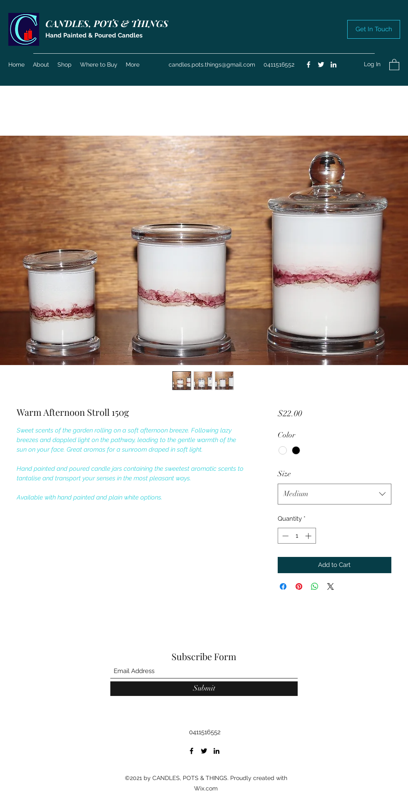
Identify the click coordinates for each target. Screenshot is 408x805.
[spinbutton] (297, 536)
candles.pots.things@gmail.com (212, 64)
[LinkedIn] (333, 64)
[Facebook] (308, 64)
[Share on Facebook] (283, 586)
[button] (373, 29)
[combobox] (334, 494)
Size (284, 473)
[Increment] (309, 536)
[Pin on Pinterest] (299, 586)
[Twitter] (321, 64)
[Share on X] (331, 586)
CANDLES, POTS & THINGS (106, 23)
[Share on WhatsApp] (315, 586)
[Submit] (204, 688)
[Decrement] (284, 536)
